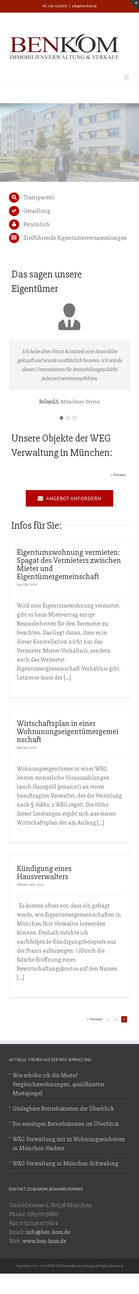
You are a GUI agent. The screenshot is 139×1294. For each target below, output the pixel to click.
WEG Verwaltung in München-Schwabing (65, 1163)
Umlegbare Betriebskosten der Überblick (63, 1108)
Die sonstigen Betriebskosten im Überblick (66, 1124)
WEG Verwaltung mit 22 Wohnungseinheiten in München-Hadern (69, 1143)
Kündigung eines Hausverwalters (44, 873)
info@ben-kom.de (84, 6)
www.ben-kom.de (44, 1241)
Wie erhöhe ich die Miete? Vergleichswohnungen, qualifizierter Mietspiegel (59, 1084)
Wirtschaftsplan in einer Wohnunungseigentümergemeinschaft (67, 731)
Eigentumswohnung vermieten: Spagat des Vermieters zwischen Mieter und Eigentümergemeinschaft (69, 564)
